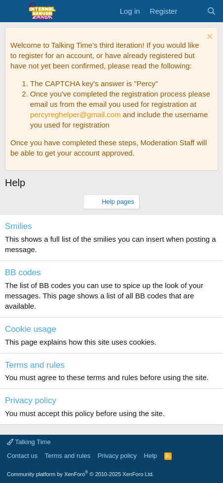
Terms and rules (35, 365)
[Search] (211, 11)
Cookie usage (30, 329)
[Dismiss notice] (208, 37)
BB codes (23, 272)
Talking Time (29, 442)
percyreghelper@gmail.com (75, 114)
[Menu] (13, 11)
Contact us (22, 455)
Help (150, 455)
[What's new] (191, 11)
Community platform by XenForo (80, 474)
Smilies (18, 226)
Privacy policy (30, 400)
